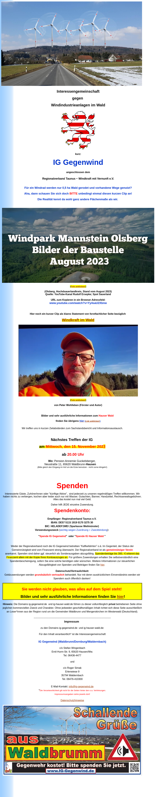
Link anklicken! (92, 421)
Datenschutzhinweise (72, 700)
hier (102, 564)
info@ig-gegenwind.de (81, 686)
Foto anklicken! (78, 286)
